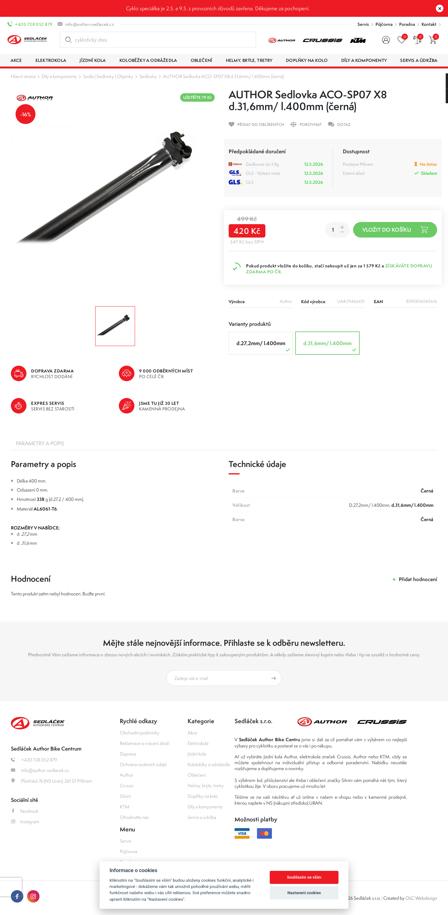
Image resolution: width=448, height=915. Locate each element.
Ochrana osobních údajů (143, 764)
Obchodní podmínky (139, 733)
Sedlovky (148, 76)
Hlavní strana (23, 76)
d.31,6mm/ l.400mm (330, 346)
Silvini (125, 796)
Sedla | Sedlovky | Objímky (108, 76)
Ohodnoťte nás (134, 817)
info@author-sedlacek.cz (89, 24)
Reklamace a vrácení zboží (144, 743)
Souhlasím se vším (304, 877)
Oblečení (197, 775)
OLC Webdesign (421, 898)
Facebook (25, 811)
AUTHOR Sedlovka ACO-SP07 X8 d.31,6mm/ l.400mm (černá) (223, 76)
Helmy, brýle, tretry (206, 785)
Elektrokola (198, 743)
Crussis (126, 785)
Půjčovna (384, 24)
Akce (192, 733)
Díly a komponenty (59, 76)
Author (126, 775)
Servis (363, 24)
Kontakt (429, 24)
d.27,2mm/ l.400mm (264, 346)
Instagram (25, 822)
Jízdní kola (197, 754)
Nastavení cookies (304, 892)
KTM (124, 807)
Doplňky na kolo (203, 796)
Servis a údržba (202, 817)
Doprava (128, 754)
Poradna (407, 24)
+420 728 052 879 (33, 24)
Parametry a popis (40, 443)
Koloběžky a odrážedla (209, 764)
